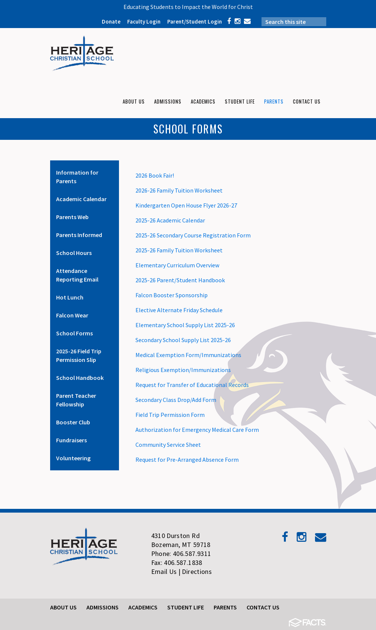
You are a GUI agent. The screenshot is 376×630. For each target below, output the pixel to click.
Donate (111, 21)
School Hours (74, 252)
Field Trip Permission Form (170, 414)
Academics (143, 607)
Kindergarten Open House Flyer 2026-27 (186, 205)
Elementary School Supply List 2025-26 (185, 325)
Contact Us (263, 607)
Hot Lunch (69, 297)
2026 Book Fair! (154, 175)
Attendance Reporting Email (77, 275)
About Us (63, 607)
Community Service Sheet (168, 444)
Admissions (102, 607)
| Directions (195, 571)
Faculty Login (144, 21)
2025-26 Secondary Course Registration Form (193, 235)
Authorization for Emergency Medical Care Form (197, 429)
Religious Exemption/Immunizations (183, 370)
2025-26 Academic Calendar (170, 220)
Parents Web (72, 217)
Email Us (164, 571)
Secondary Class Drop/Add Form (175, 399)
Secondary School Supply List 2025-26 (183, 340)
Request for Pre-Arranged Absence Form (187, 459)
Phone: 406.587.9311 (181, 553)
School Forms (74, 333)
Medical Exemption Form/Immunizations (188, 355)
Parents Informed (79, 235)
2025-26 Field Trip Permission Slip (78, 355)
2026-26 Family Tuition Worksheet (179, 190)
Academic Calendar (81, 199)
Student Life (185, 607)
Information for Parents (77, 177)
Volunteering (73, 458)
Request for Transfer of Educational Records (192, 384)
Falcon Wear (72, 315)
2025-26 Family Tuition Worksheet (179, 250)
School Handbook (80, 377)
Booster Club (73, 422)
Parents (225, 607)
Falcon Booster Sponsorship (171, 295)
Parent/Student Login (194, 21)
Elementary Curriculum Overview (177, 265)
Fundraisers (71, 440)
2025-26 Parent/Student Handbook (180, 280)
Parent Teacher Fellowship (76, 400)
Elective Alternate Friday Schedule (179, 310)
